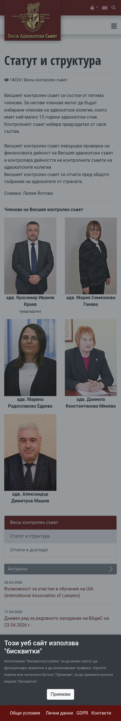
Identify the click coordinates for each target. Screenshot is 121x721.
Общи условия (25, 713)
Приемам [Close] (60, 694)
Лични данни (59, 713)
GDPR (82, 713)
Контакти (101, 713)
